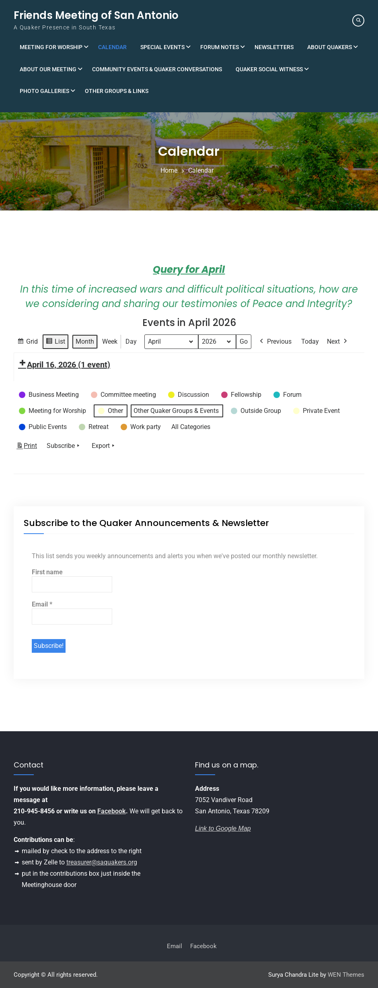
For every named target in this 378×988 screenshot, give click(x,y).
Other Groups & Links (116, 91)
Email (42, 604)
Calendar (112, 47)
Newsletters (274, 47)
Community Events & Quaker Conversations (157, 69)
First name (47, 572)
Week (109, 341)
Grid (27, 342)
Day (131, 341)
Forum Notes (219, 47)
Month (85, 341)
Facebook (111, 811)
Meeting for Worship (51, 47)
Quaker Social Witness (269, 69)
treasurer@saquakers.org (101, 862)
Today (310, 341)
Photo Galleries (44, 91)
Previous (275, 341)
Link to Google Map (223, 828)
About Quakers (329, 47)
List (55, 342)
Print (26, 447)
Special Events (162, 47)
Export (104, 446)
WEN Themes (346, 974)
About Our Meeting (48, 69)
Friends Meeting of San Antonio (96, 15)
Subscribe (64, 446)
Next (338, 341)
